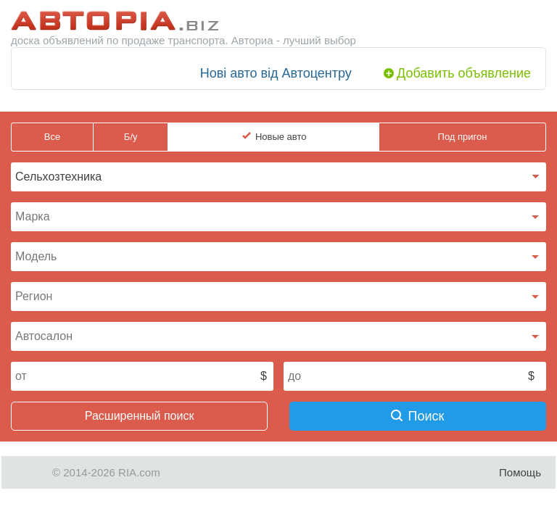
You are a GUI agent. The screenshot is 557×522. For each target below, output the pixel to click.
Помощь (520, 472)
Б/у (131, 136)
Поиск (417, 416)
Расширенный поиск (139, 416)
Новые (281, 137)
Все (52, 136)
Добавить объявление (464, 73)
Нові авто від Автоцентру (276, 73)
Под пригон (462, 136)
